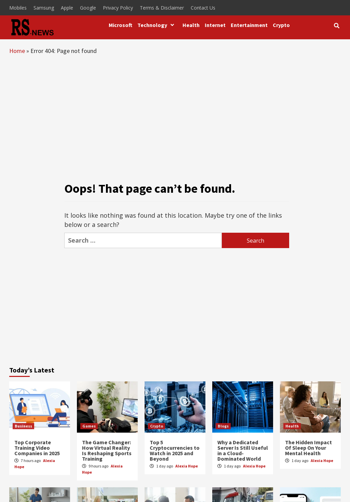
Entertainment (249, 25)
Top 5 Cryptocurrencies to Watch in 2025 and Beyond (175, 450)
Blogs (223, 426)
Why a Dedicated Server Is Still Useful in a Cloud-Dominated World (242, 450)
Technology (157, 25)
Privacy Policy (118, 7)
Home (17, 51)
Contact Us (203, 7)
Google (88, 7)
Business (23, 426)
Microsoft (120, 25)
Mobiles (18, 7)
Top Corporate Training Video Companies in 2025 (37, 448)
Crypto (281, 25)
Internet (215, 25)
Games (89, 426)
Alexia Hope (186, 466)
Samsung (43, 7)
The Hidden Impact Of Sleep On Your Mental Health (308, 448)
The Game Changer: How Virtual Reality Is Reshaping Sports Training (107, 450)
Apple (67, 7)
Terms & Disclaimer (162, 7)
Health (191, 25)
